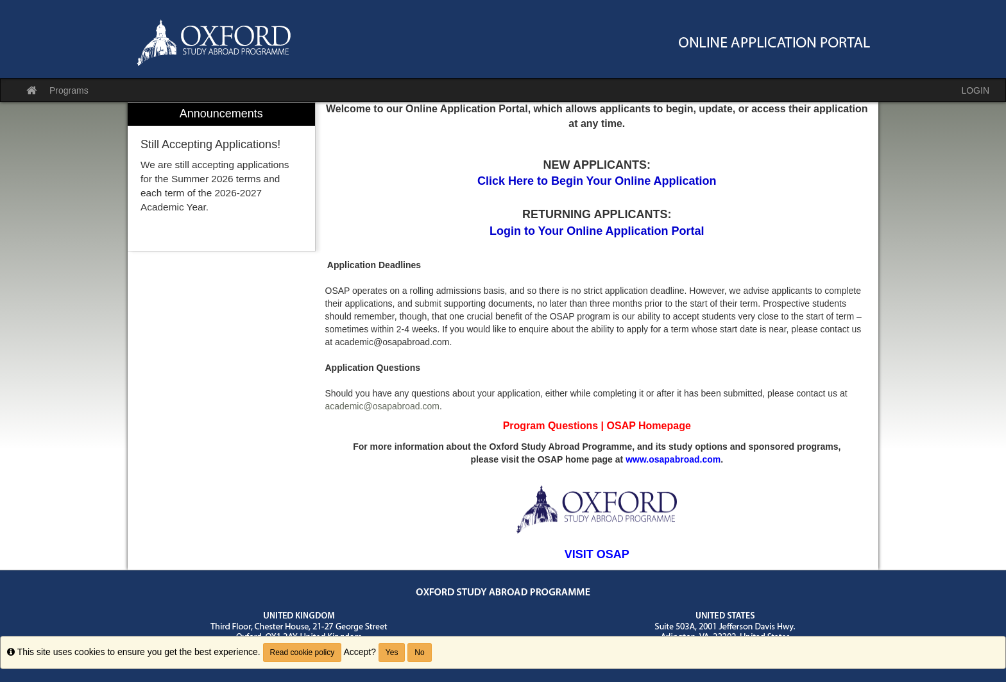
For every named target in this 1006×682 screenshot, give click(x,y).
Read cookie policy (302, 652)
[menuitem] (221, 177)
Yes (392, 652)
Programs (69, 90)
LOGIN (975, 90)
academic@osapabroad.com (382, 406)
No (419, 652)
